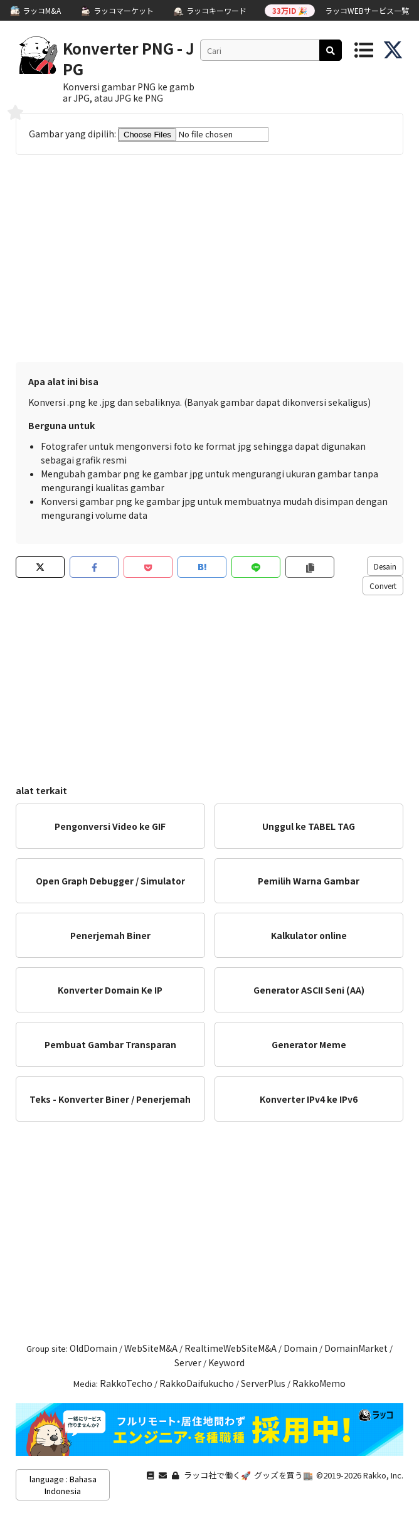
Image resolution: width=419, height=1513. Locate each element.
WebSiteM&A (151, 1348)
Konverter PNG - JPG (128, 58)
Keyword (226, 1362)
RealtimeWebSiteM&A (230, 1348)
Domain (300, 1348)
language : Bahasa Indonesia (63, 1485)
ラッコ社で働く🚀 (217, 1475)
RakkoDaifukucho (196, 1383)
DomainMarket (356, 1348)
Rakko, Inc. (383, 1475)
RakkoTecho (126, 1383)
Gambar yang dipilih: (148, 133)
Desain (385, 566)
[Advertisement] (209, 261)
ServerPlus (263, 1383)
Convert (382, 585)
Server (187, 1362)
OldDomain (93, 1348)
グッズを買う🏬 (283, 1475)
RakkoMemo (319, 1383)
